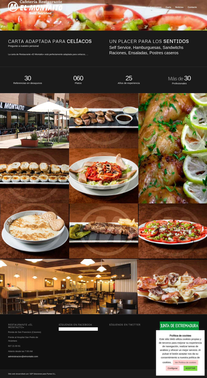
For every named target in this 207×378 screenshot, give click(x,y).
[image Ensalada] (103, 176)
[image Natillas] (34, 231)
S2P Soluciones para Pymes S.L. (43, 374)
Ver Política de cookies (185, 362)
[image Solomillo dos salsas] (103, 120)
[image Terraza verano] (34, 120)
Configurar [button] (173, 368)
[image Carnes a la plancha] (103, 231)
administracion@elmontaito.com (23, 356)
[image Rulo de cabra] (34, 176)
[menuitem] (140, 7)
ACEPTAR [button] (190, 368)
